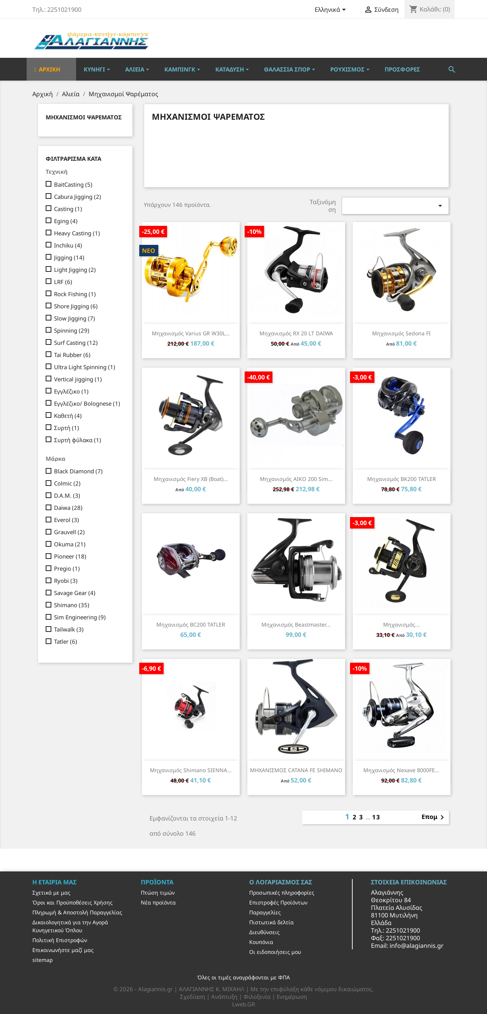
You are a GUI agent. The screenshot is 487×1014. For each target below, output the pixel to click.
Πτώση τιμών (158, 892)
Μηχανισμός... (401, 624)
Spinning (71, 330)
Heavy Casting (77, 233)
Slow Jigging (74, 318)
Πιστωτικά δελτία (271, 922)
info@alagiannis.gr (417, 945)
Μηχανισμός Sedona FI (401, 333)
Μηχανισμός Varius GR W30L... (191, 333)
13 (376, 817)
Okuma (70, 544)
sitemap (42, 959)
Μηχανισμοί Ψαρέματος (84, 117)
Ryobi (66, 580)
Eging (66, 221)
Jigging (69, 257)
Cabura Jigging (77, 196)
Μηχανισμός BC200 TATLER (190, 624)
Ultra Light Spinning (84, 367)
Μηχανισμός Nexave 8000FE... (401, 770)
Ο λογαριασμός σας (280, 882)
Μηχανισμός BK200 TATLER (401, 478)
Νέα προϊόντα (158, 902)
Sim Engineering (80, 617)
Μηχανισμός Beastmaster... (296, 624)
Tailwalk (69, 629)
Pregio (67, 568)
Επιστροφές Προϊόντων (278, 902)
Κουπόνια (261, 942)
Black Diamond (78, 471)
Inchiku (68, 245)
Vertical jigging (78, 379)
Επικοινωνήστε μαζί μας (63, 950)
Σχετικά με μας (51, 892)
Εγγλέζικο (71, 391)
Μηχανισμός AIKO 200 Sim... (296, 478)
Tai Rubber (72, 355)
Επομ (434, 817)
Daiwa (68, 507)
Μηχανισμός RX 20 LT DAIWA (296, 333)
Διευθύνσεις (264, 932)
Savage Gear (74, 593)
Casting (68, 209)
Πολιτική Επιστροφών (59, 940)
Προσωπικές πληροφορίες (281, 892)
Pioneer (70, 556)
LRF (63, 282)
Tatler (65, 641)
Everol (66, 520)
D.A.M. (67, 495)
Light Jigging (75, 269)
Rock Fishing (75, 294)
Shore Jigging (76, 306)
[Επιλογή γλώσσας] (332, 10)
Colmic (67, 483)
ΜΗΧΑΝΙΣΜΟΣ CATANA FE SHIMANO (296, 770)
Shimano (71, 605)
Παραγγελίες (265, 912)
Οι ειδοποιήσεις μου (275, 951)
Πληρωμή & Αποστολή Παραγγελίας (77, 912)
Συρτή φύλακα (77, 440)
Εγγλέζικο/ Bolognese (87, 403)
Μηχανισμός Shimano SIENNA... (191, 770)
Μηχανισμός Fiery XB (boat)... (191, 478)
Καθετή (68, 415)
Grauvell (69, 532)
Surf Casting (76, 342)
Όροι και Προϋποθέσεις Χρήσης (72, 902)
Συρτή (66, 428)
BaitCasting (73, 184)
